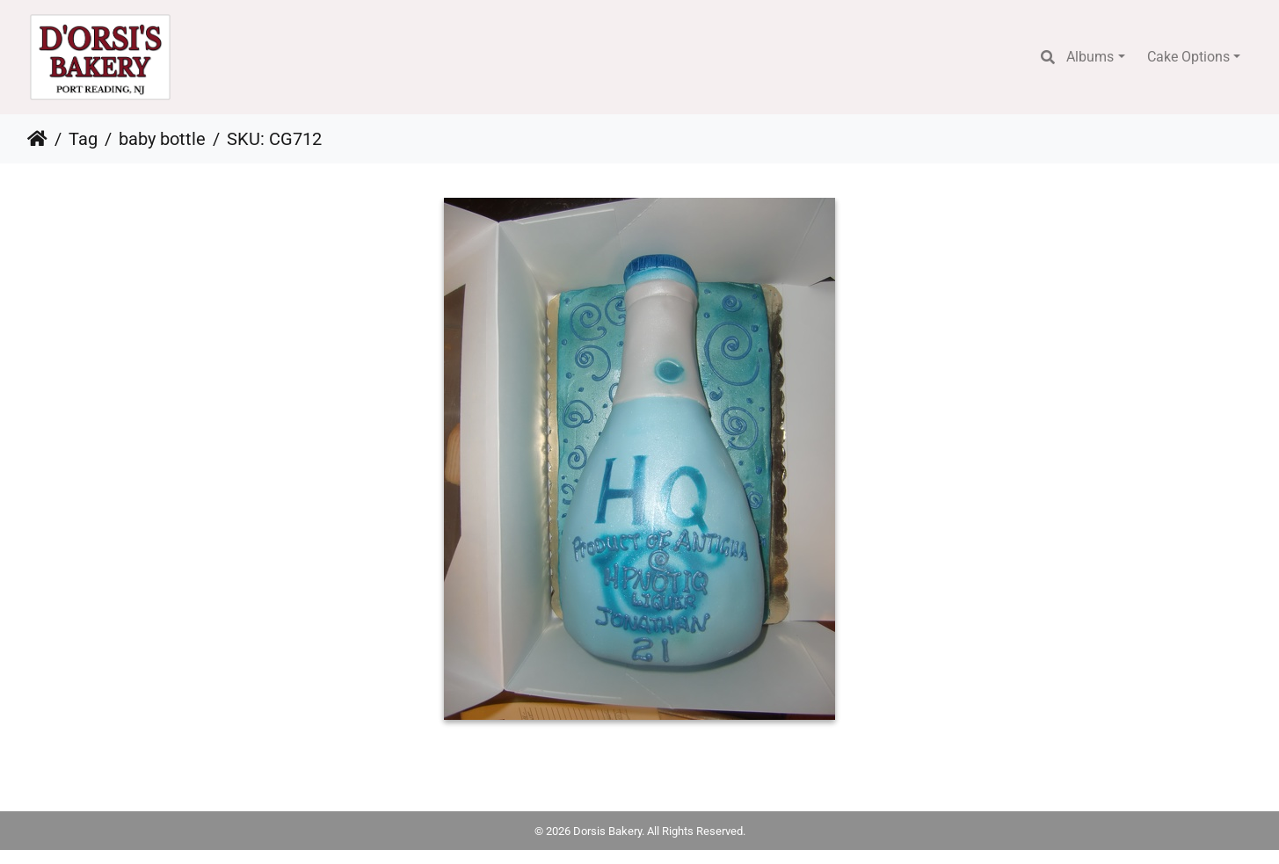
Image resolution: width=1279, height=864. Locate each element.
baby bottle (162, 138)
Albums (1090, 56)
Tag (83, 138)
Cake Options (1188, 56)
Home (37, 139)
